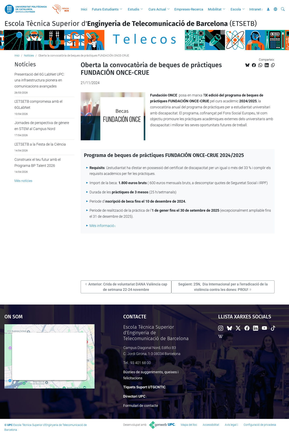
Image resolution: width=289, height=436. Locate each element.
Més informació (102, 226)
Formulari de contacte (140, 405)
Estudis (133, 9)
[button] (122, 9)
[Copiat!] (273, 65)
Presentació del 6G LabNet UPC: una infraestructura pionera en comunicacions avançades (39, 80)
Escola (236, 9)
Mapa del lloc (189, 424)
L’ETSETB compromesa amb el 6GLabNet (38, 104)
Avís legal (230, 424)
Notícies (29, 55)
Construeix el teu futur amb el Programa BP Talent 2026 (37, 162)
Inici (84, 9)
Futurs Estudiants (105, 9)
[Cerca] (283, 9)
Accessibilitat (211, 424)
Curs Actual (157, 9)
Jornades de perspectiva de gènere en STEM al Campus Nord (41, 126)
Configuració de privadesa (260, 424)
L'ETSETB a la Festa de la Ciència (40, 144)
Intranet (255, 9)
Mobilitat (215, 9)
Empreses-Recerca (188, 9)
